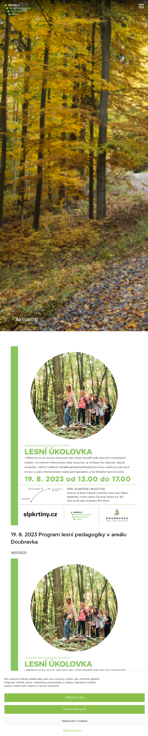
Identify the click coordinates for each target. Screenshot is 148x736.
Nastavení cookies (74, 721)
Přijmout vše (75, 697)
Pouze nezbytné (74, 709)
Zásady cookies (72, 730)
